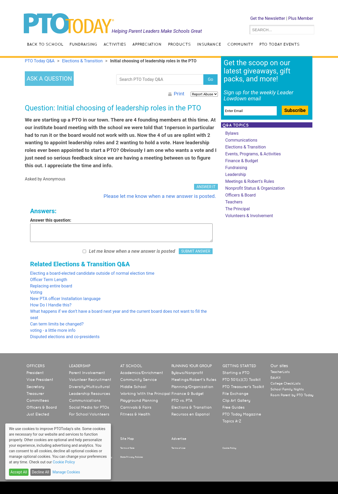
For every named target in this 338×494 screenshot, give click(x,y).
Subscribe (295, 110)
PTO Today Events (279, 44)
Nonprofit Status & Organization (255, 188)
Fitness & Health (135, 414)
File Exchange (235, 394)
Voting (36, 292)
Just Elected (37, 414)
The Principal (237, 208)
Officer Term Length (48, 279)
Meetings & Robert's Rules (249, 181)
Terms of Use (178, 448)
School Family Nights (287, 389)
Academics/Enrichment (141, 373)
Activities (115, 44)
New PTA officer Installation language (65, 298)
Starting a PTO (236, 373)
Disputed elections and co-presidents (65, 336)
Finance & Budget (241, 160)
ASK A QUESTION (49, 78)
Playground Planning (139, 400)
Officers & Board (240, 195)
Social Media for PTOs (89, 407)
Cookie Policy (229, 448)
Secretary (35, 387)
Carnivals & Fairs (135, 407)
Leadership (235, 174)
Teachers (233, 201)
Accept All (19, 472)
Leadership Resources (89, 394)
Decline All (40, 472)
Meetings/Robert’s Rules (193, 380)
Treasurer (35, 394)
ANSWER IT (205, 187)
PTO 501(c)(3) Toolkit (241, 380)
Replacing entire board (51, 285)
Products (179, 44)
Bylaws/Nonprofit (187, 373)
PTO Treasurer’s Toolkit (243, 387)
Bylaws (231, 133)
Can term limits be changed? (56, 324)
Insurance (209, 44)
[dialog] (58, 451)
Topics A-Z (231, 421)
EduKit (275, 378)
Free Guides (233, 407)
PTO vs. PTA (181, 400)
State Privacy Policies (131, 457)
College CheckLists (285, 383)
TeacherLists (280, 372)
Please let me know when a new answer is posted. (160, 196)
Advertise (178, 439)
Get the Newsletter (267, 18)
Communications (241, 140)
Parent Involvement (87, 373)
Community (240, 44)
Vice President (39, 380)
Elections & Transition (245, 147)
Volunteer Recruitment (90, 380)
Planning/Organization (192, 387)
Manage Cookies (66, 472)
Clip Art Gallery (236, 400)
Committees (37, 400)
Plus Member (300, 18)
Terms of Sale (127, 448)
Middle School (133, 387)
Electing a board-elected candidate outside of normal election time (92, 273)
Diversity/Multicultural (89, 387)
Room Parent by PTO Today (291, 395)
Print (179, 94)
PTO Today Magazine (241, 414)
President (35, 373)
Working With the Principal (145, 394)
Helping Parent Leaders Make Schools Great (157, 31)
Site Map (127, 439)
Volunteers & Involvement (249, 215)
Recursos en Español (190, 414)
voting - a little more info (53, 330)
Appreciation (147, 44)
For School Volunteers (89, 414)
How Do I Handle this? (51, 304)
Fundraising (83, 44)
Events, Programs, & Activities (253, 153)
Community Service (138, 380)
